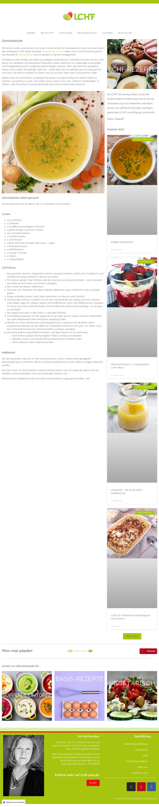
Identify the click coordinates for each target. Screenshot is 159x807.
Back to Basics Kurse (87, 33)
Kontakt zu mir (140, 773)
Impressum (142, 749)
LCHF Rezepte (65, 33)
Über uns (143, 767)
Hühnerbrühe (25, 54)
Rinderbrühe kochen (53, 51)
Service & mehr (125, 33)
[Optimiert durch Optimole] (13, 802)
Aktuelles (31, 33)
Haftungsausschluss (137, 761)
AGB (145, 755)
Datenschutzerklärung (136, 744)
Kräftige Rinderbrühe (122, 242)
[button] (132, 636)
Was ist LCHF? (47, 33)
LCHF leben (107, 33)
